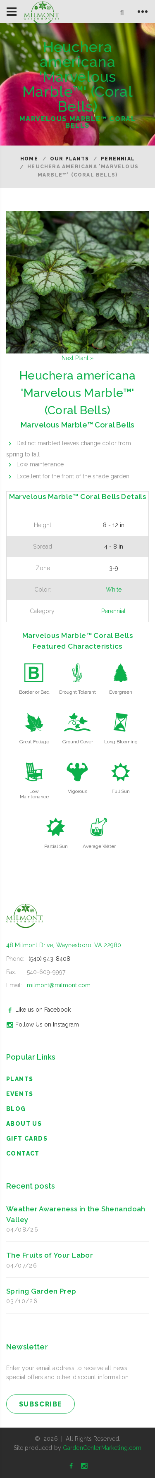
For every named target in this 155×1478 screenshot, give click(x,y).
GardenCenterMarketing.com (102, 1448)
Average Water (99, 846)
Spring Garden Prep (41, 1291)
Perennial (118, 159)
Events (19, 1094)
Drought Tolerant (77, 692)
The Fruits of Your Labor (49, 1255)
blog (16, 1109)
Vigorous (77, 791)
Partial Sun (56, 846)
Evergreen (120, 692)
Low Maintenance (34, 794)
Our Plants (69, 159)
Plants (19, 1079)
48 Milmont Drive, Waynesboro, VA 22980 (63, 945)
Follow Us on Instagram (41, 1024)
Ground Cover (77, 742)
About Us (24, 1123)
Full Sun (121, 791)
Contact (23, 1153)
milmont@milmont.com (59, 985)
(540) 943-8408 (49, 958)
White (114, 589)
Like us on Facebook (37, 1009)
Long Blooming (121, 742)
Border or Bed (34, 692)
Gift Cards (27, 1138)
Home (29, 159)
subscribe (40, 1404)
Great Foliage (34, 742)
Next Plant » (78, 358)
